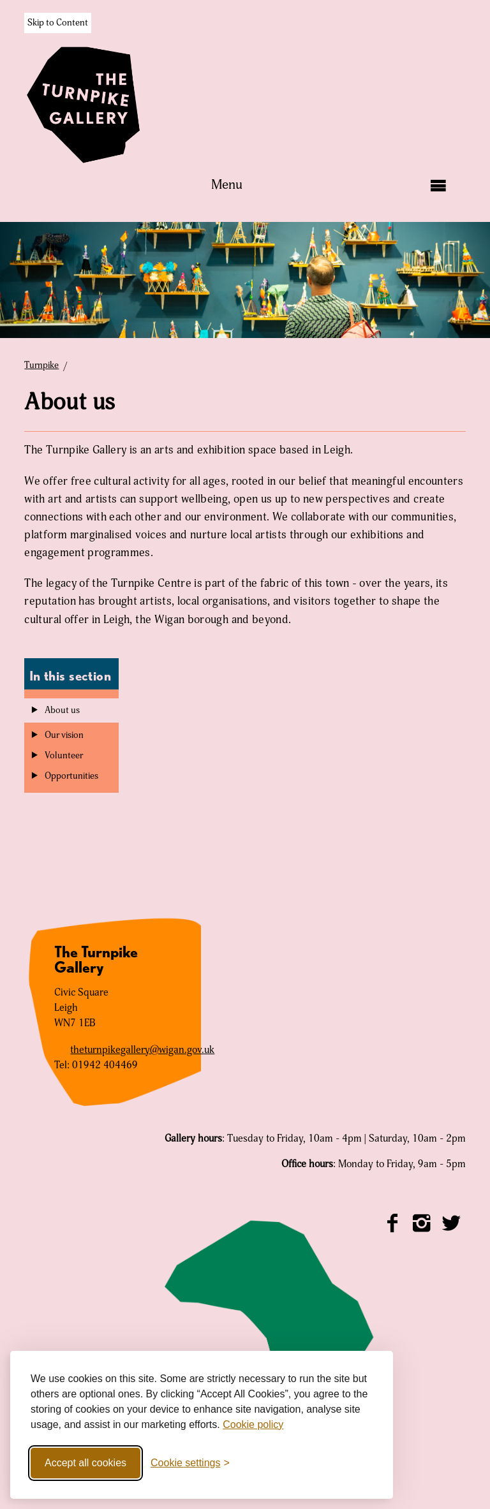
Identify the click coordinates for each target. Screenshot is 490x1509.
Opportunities (71, 776)
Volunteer (64, 756)
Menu (226, 185)
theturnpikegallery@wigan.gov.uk (142, 1049)
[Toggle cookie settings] (190, 1463)
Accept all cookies (85, 1462)
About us (62, 710)
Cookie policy (253, 1424)
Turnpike (41, 365)
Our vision (64, 735)
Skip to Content (57, 23)
